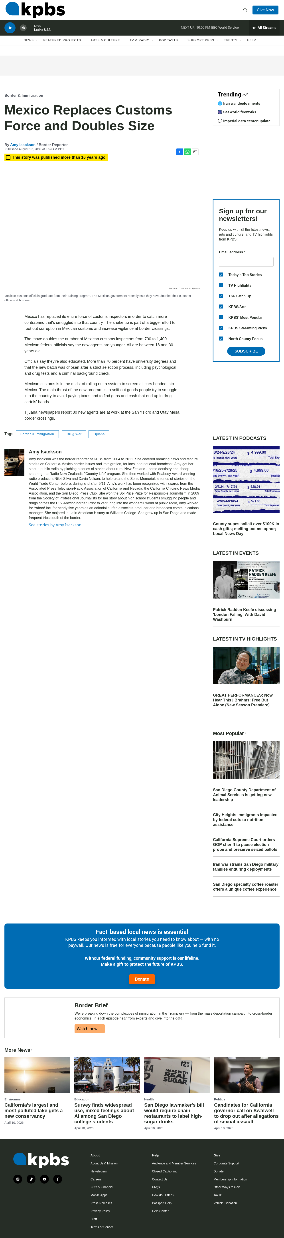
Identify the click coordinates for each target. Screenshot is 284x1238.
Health (149, 1107)
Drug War (74, 434)
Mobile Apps (99, 1203)
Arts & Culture (105, 46)
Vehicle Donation (225, 1211)
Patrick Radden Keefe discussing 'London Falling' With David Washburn (244, 614)
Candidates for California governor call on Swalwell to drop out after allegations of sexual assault (246, 1121)
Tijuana (99, 434)
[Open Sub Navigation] (37, 46)
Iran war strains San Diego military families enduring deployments (245, 866)
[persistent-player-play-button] (10, 32)
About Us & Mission (104, 1171)
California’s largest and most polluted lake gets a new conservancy (33, 1118)
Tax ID (218, 1203)
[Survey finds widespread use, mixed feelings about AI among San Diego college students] (107, 1083)
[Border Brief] (39, 1021)
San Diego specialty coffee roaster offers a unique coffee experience (245, 886)
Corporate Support (226, 1171)
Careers (96, 1187)
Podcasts (168, 46)
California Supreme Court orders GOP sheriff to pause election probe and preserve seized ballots (245, 844)
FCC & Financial (102, 1195)
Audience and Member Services (174, 1171)
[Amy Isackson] (14, 462)
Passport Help (162, 1211)
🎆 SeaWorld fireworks (237, 112)
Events (230, 46)
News (29, 46)
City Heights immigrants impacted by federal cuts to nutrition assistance (245, 820)
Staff (94, 1227)
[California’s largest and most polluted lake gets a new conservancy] (37, 1083)
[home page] (34, 12)
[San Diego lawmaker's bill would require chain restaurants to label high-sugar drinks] (177, 1083)
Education (81, 1107)
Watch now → (90, 1032)
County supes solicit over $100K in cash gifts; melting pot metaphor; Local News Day (246, 529)
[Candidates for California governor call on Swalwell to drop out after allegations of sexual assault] (247, 1083)
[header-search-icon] (246, 12)
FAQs (156, 1195)
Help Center (160, 1219)
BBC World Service (225, 32)
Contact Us (159, 1187)
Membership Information (230, 1187)
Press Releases (101, 1211)
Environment (14, 1107)
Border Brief (91, 1009)
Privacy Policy (100, 1219)
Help (251, 46)
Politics (219, 1107)
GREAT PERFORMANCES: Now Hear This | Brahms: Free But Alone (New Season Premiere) (243, 700)
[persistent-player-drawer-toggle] (264, 32)
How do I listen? (163, 1203)
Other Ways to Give (227, 1195)
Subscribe (246, 351)
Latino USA (42, 34)
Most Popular (230, 733)
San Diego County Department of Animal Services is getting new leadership (244, 795)
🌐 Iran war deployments (239, 103)
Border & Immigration (23, 95)
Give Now (266, 11)
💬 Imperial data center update (244, 121)
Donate (142, 979)
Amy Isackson (23, 145)
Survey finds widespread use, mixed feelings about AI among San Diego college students (104, 1121)
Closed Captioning (164, 1179)
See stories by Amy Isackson (55, 524)
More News (19, 1058)
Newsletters (99, 1179)
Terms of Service (102, 1235)
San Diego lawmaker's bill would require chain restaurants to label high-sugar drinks (174, 1121)
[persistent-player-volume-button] (23, 32)
